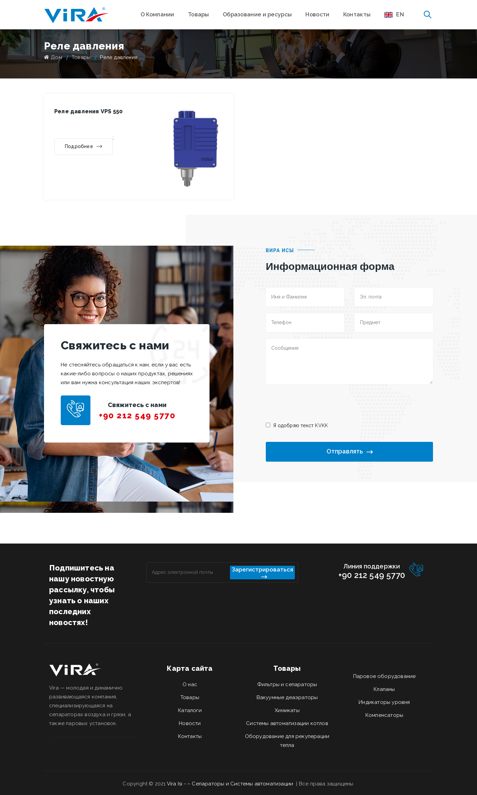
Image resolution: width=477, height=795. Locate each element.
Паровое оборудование (384, 676)
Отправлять (350, 451)
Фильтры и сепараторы (287, 684)
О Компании (157, 14)
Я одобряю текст (300, 425)
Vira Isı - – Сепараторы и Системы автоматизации (231, 784)
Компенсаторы (384, 715)
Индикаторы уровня (384, 702)
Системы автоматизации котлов (287, 723)
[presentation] (318, 402)
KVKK (321, 425)
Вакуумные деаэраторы (287, 697)
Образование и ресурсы (257, 14)
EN (394, 14)
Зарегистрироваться (262, 572)
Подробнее (83, 147)
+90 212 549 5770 (137, 415)
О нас (190, 684)
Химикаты (287, 710)
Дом (53, 57)
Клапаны (384, 689)
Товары (198, 14)
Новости (317, 14)
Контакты (357, 14)
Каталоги (190, 710)
